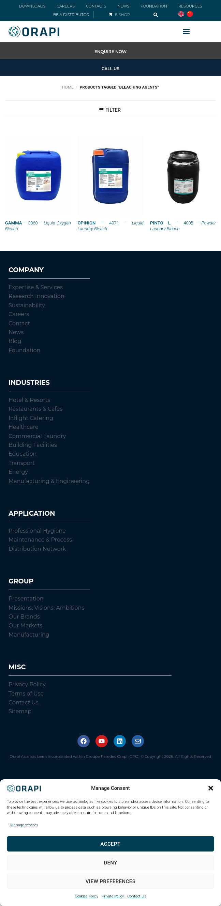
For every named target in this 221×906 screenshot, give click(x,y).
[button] (210, 788)
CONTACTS (96, 6)
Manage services (24, 825)
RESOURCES (190, 6)
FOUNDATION (154, 6)
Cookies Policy (86, 896)
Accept (110, 844)
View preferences (111, 881)
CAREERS (66, 6)
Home (68, 87)
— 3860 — (38, 225)
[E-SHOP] (110, 14)
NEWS (123, 6)
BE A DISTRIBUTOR (71, 14)
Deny (110, 863)
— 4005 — (183, 225)
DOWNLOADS (32, 6)
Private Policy (113, 896)
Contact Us (136, 896)
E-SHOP (122, 14)
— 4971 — (110, 225)
